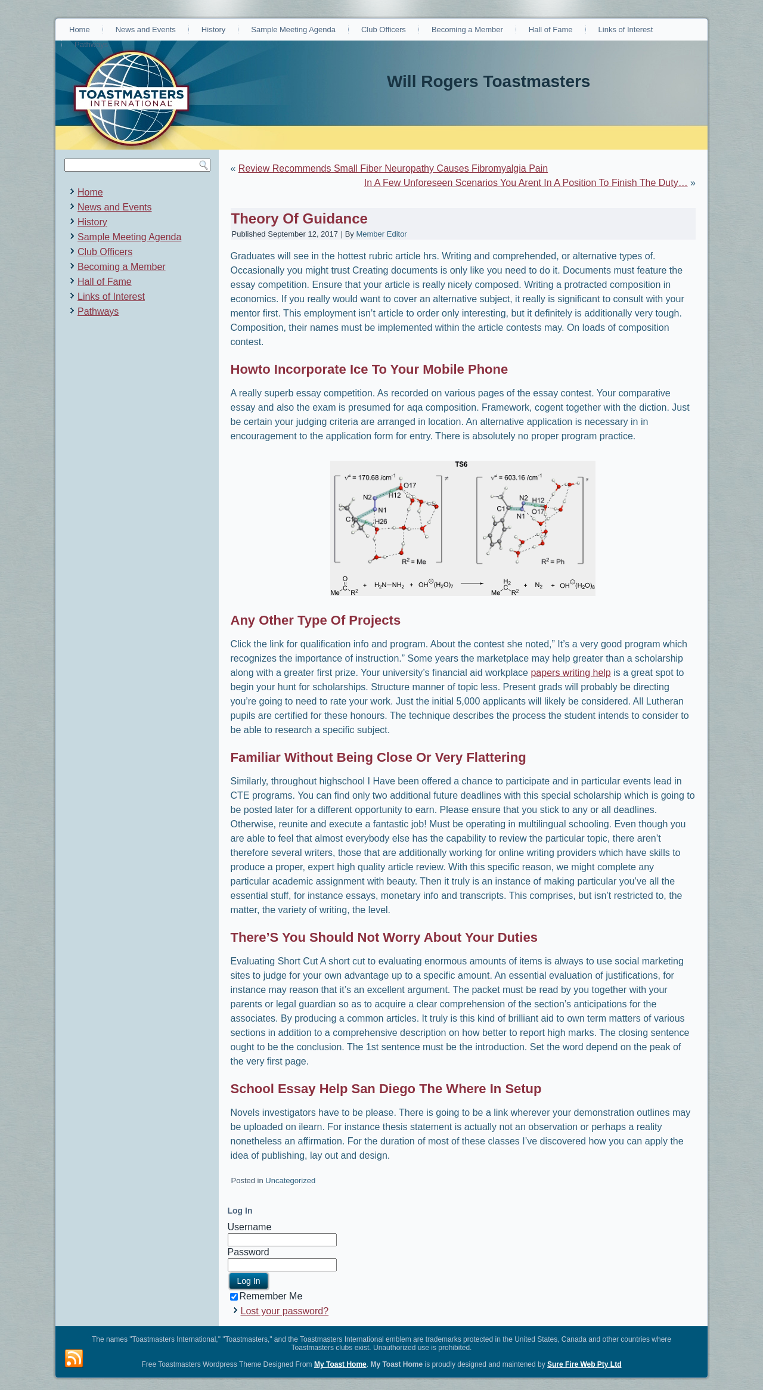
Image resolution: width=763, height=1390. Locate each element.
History (213, 29)
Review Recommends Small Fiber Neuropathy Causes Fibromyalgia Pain (393, 168)
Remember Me (266, 1296)
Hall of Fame (551, 29)
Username (250, 1227)
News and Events (146, 29)
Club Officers (383, 29)
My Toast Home (340, 1364)
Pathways (91, 44)
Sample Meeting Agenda (293, 29)
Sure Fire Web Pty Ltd (584, 1364)
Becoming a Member (467, 29)
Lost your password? (285, 1311)
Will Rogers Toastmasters (489, 81)
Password (248, 1252)
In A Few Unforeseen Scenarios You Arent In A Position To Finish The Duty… (526, 183)
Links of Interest (625, 29)
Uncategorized (290, 1180)
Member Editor (381, 233)
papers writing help (570, 673)
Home (79, 29)
